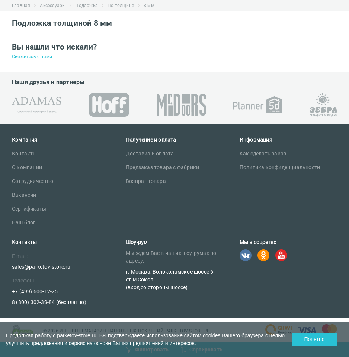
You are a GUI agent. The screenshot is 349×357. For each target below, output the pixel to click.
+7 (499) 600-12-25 (35, 291)
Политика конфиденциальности (280, 167)
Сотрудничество (32, 181)
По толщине (121, 5)
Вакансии (24, 195)
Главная (21, 5)
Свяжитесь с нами (32, 56)
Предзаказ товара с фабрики (162, 167)
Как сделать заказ (263, 154)
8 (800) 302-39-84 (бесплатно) (49, 302)
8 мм (149, 5)
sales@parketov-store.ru (41, 267)
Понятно (314, 339)
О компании (27, 167)
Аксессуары (52, 5)
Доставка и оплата (150, 154)
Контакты (24, 154)
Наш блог (24, 222)
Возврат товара (146, 181)
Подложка (86, 5)
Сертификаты (29, 209)
